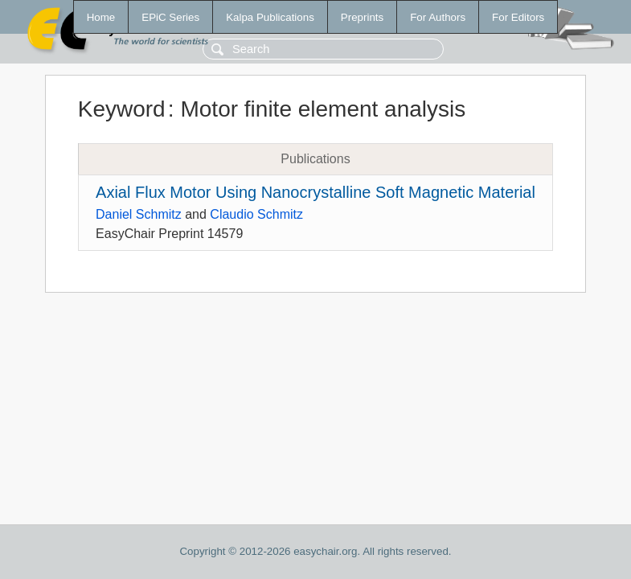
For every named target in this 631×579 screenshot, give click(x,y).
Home (101, 17)
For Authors (437, 17)
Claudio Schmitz (256, 214)
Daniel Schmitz (139, 214)
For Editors (518, 17)
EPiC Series (170, 17)
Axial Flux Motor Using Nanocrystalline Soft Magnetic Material (315, 192)
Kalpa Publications (270, 17)
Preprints (362, 17)
